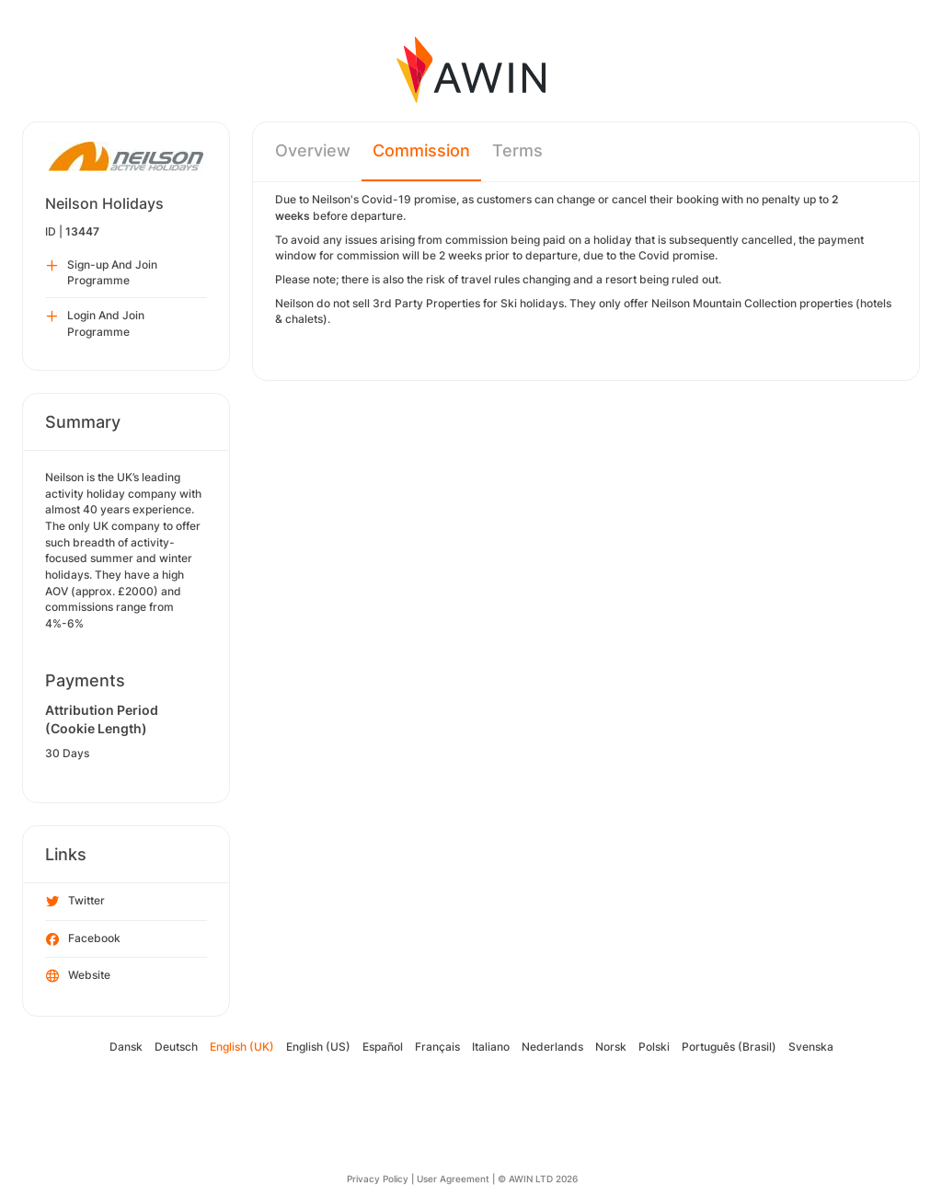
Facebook (83, 939)
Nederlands (552, 1046)
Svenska (810, 1046)
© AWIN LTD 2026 (538, 1178)
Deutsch (176, 1046)
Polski (654, 1046)
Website (78, 976)
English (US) (318, 1046)
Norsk (610, 1046)
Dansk (126, 1046)
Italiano (491, 1046)
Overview (312, 150)
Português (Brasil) (729, 1046)
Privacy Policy (377, 1178)
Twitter (75, 901)
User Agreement (453, 1178)
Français (437, 1046)
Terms (517, 150)
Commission (421, 150)
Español (382, 1046)
